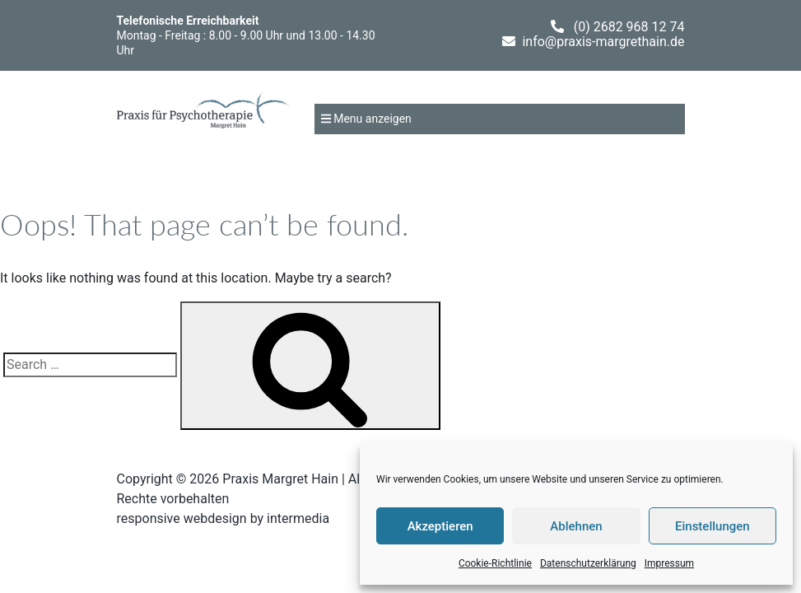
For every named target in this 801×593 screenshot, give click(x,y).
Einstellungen (712, 526)
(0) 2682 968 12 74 (629, 27)
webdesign (215, 518)
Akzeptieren (440, 526)
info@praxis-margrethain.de (603, 41)
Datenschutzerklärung (588, 563)
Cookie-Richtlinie (495, 563)
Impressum (669, 563)
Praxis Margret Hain (280, 479)
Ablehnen (576, 526)
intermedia (298, 518)
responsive (148, 518)
